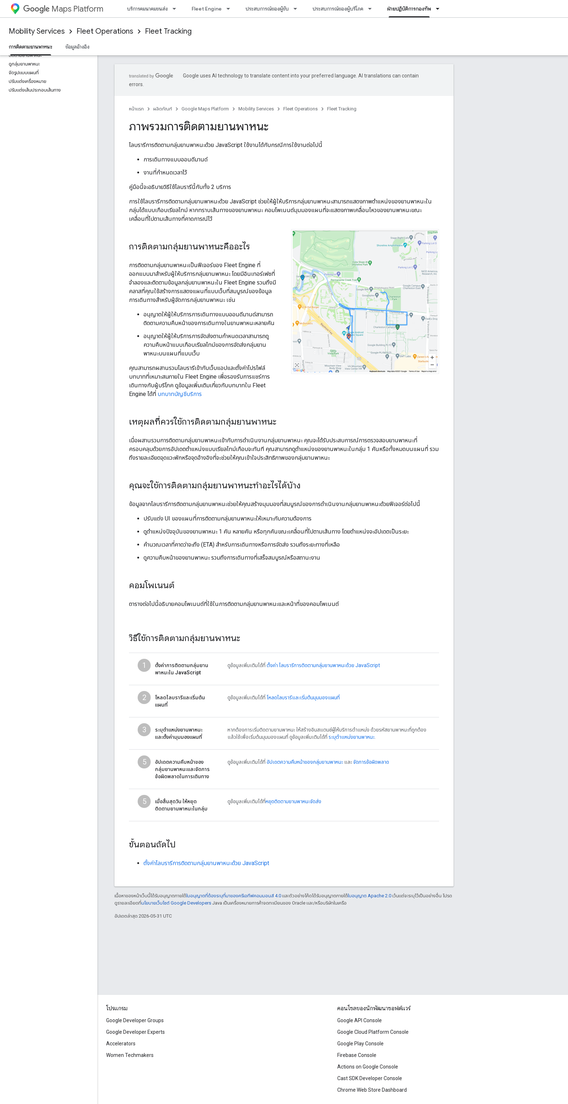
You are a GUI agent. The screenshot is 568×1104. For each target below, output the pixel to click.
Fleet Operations (104, 31)
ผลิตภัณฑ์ (162, 108)
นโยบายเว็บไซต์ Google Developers (176, 903)
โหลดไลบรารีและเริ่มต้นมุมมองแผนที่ (303, 697)
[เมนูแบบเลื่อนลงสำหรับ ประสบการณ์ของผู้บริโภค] (372, 8)
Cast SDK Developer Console (369, 1078)
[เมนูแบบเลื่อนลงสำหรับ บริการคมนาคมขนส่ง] (176, 8)
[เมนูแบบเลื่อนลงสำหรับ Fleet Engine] (230, 8)
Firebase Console (356, 1055)
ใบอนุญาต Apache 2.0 (369, 895)
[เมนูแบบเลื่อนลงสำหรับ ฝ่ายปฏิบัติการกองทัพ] (439, 8)
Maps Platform (63, 9)
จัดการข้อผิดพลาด (371, 762)
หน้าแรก (136, 108)
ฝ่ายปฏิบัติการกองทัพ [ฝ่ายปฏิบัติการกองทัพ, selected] (409, 8)
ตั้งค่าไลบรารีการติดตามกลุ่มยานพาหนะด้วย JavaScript (206, 863)
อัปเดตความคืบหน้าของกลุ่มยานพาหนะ (305, 762)
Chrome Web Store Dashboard (372, 1090)
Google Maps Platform (205, 108)
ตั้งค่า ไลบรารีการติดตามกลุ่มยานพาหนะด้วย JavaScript (323, 665)
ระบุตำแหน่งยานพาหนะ (352, 737)
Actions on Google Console (367, 1067)
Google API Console (359, 1020)
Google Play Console (360, 1043)
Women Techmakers (130, 1055)
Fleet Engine (207, 8)
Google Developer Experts (135, 1032)
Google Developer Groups (135, 1020)
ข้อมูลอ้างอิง (77, 46)
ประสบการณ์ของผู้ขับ (267, 8)
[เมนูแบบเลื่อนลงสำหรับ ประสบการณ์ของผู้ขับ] (297, 8)
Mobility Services (37, 31)
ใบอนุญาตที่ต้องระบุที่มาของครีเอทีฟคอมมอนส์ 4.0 (233, 895)
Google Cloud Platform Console (373, 1032)
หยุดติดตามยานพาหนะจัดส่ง (293, 801)
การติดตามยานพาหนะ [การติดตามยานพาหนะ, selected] (31, 46)
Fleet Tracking (168, 31)
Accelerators (120, 1043)
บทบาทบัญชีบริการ (180, 394)
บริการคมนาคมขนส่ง (147, 8)
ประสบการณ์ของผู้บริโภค (338, 8)
